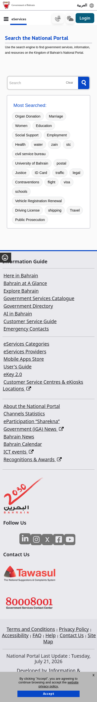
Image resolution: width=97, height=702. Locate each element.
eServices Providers (24, 351)
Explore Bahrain (21, 291)
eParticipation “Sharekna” (31, 421)
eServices (18, 19)
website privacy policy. (59, 684)
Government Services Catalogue (38, 298)
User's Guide (17, 366)
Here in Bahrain (20, 275)
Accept (48, 693)
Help (51, 635)
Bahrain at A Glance (25, 283)
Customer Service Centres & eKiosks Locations (43, 385)
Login (85, 18)
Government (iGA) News (33, 429)
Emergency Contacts (26, 329)
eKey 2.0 (12, 374)
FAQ (37, 635)
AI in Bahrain (17, 314)
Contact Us (72, 635)
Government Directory (28, 306)
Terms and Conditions (31, 629)
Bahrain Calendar (22, 444)
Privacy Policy (74, 629)
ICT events (18, 452)
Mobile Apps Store (23, 359)
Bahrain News (18, 437)
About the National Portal (31, 406)
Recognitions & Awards (32, 459)
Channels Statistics (24, 414)
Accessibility (15, 635)
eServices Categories (26, 344)
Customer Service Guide (30, 321)
